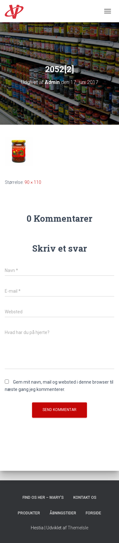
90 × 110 (32, 182)
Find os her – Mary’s (43, 497)
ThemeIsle (78, 527)
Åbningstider (63, 513)
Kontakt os (84, 497)
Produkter (29, 513)
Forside (93, 513)
